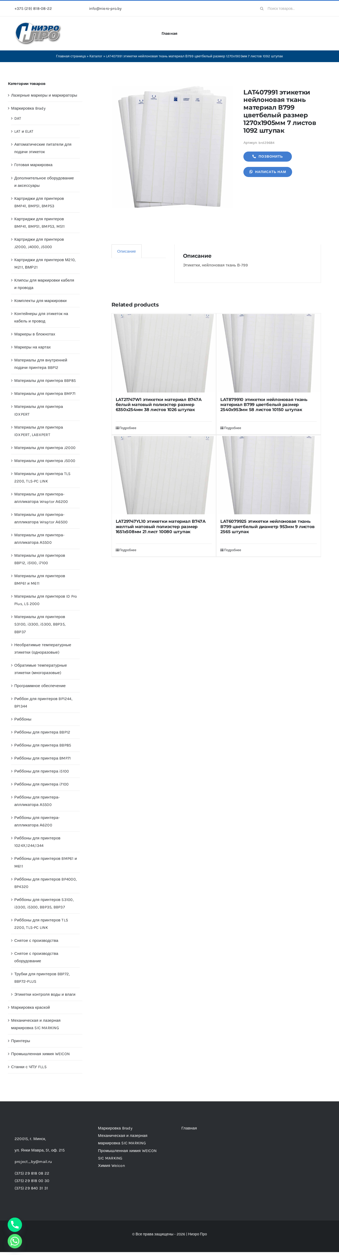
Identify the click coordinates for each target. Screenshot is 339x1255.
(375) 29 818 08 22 (32, 1173)
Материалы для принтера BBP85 (45, 380)
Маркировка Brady (28, 108)
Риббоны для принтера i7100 (41, 784)
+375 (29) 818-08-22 (33, 8)
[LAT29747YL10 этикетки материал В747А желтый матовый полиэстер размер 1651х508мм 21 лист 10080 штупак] (164, 475)
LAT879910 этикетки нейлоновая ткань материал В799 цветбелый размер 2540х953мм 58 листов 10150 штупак (263, 404)
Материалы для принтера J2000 (44, 447)
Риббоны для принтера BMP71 (42, 758)
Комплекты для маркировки (40, 300)
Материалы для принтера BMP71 (44, 393)
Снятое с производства (36, 940)
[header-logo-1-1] (38, 23)
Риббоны (23, 719)
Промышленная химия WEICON (40, 1053)
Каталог (96, 56)
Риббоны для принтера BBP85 (42, 745)
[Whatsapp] (15, 1241)
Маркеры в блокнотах (34, 334)
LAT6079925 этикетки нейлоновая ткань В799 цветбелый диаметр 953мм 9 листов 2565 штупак (267, 526)
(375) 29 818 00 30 (32, 1180)
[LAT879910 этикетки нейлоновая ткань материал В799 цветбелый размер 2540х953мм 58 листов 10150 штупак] (268, 353)
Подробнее (127, 428)
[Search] (261, 8)
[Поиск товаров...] (290, 8)
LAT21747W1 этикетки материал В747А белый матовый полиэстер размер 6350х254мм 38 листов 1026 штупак (159, 404)
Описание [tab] (126, 251)
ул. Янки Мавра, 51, (40, 1150)
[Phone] (15, 1225)
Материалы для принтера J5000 (44, 460)
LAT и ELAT (24, 131)
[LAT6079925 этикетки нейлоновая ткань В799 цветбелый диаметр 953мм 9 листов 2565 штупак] (268, 475)
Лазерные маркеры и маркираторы (44, 95)
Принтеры (20, 1040)
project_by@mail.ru (33, 1161)
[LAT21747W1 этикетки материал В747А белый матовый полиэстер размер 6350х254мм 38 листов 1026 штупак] (164, 353)
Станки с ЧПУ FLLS (29, 1066)
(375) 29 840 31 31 (31, 1188)
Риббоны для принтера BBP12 (42, 732)
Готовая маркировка (33, 164)
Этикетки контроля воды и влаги (44, 994)
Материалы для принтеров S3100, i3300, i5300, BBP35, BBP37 (39, 624)
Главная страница (71, 56)
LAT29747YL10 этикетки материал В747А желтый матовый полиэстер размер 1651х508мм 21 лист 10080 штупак (161, 526)
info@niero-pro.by (105, 8)
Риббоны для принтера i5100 (41, 771)
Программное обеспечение (40, 685)
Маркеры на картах (32, 347)
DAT (17, 118)
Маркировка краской (30, 1007)
